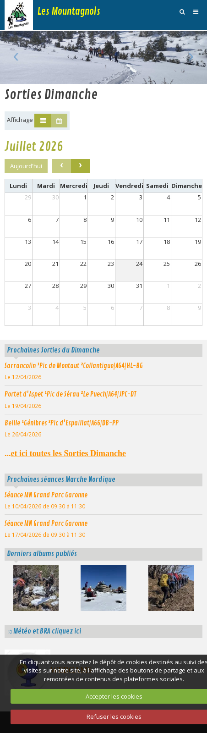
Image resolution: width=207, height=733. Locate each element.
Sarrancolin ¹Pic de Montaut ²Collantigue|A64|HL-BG (74, 366)
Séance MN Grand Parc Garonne (46, 495)
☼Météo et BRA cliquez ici (44, 631)
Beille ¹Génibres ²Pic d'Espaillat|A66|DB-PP (62, 423)
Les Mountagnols (69, 11)
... (65, 453)
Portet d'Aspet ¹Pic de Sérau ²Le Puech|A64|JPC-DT (70, 394)
